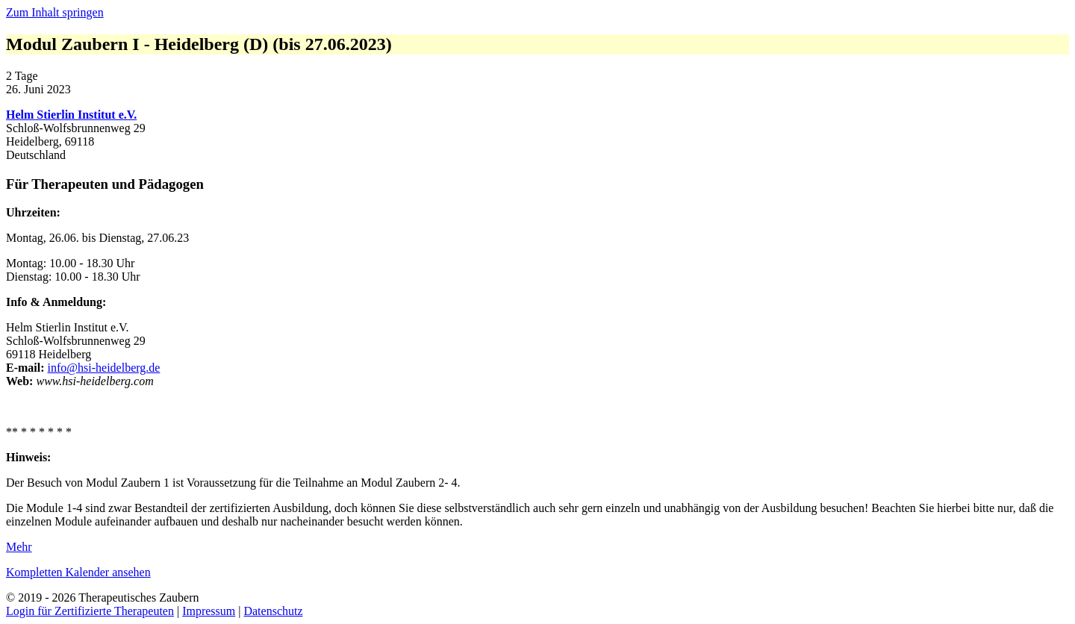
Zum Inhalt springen (55, 12)
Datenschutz (272, 611)
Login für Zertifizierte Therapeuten (90, 611)
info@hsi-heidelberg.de (104, 367)
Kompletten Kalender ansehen (78, 572)
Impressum (208, 611)
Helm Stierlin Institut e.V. (71, 114)
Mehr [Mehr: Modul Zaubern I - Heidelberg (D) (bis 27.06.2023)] (19, 546)
